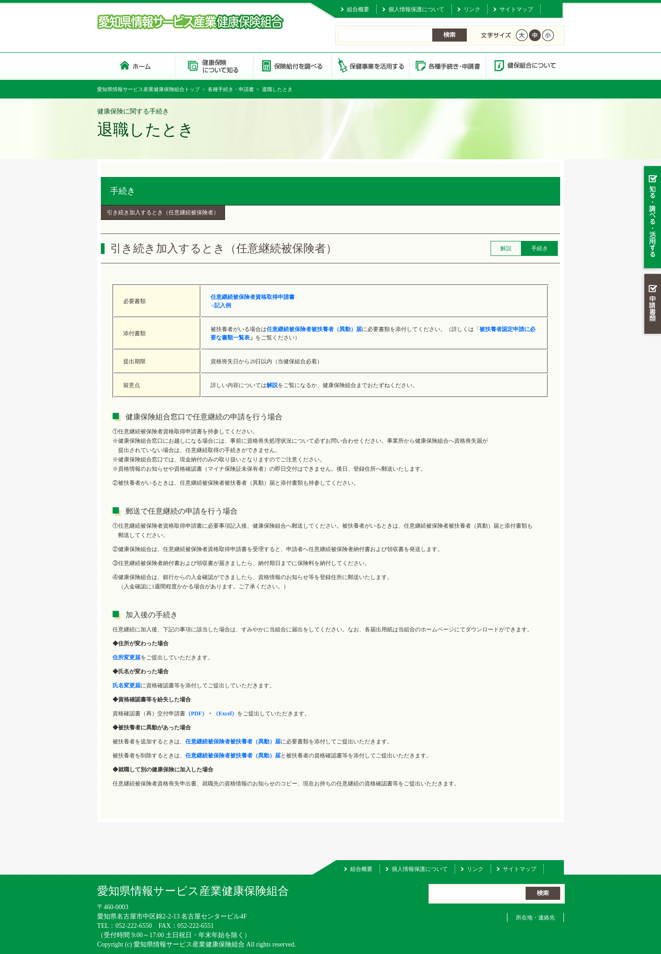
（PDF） (196, 713)
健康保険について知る (214, 65)
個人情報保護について (416, 9)
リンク (472, 9)
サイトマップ (516, 9)
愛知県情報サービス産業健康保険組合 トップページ (136, 65)
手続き (122, 191)
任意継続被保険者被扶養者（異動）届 (233, 755)
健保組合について (524, 65)
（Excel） (225, 713)
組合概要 (358, 9)
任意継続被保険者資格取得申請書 (253, 297)
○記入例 (221, 305)
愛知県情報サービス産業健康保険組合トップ (148, 89)
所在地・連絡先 (535, 917)
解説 (272, 385)
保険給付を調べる (292, 65)
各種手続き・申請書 (447, 65)
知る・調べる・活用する (651, 218)
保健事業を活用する (369, 65)
